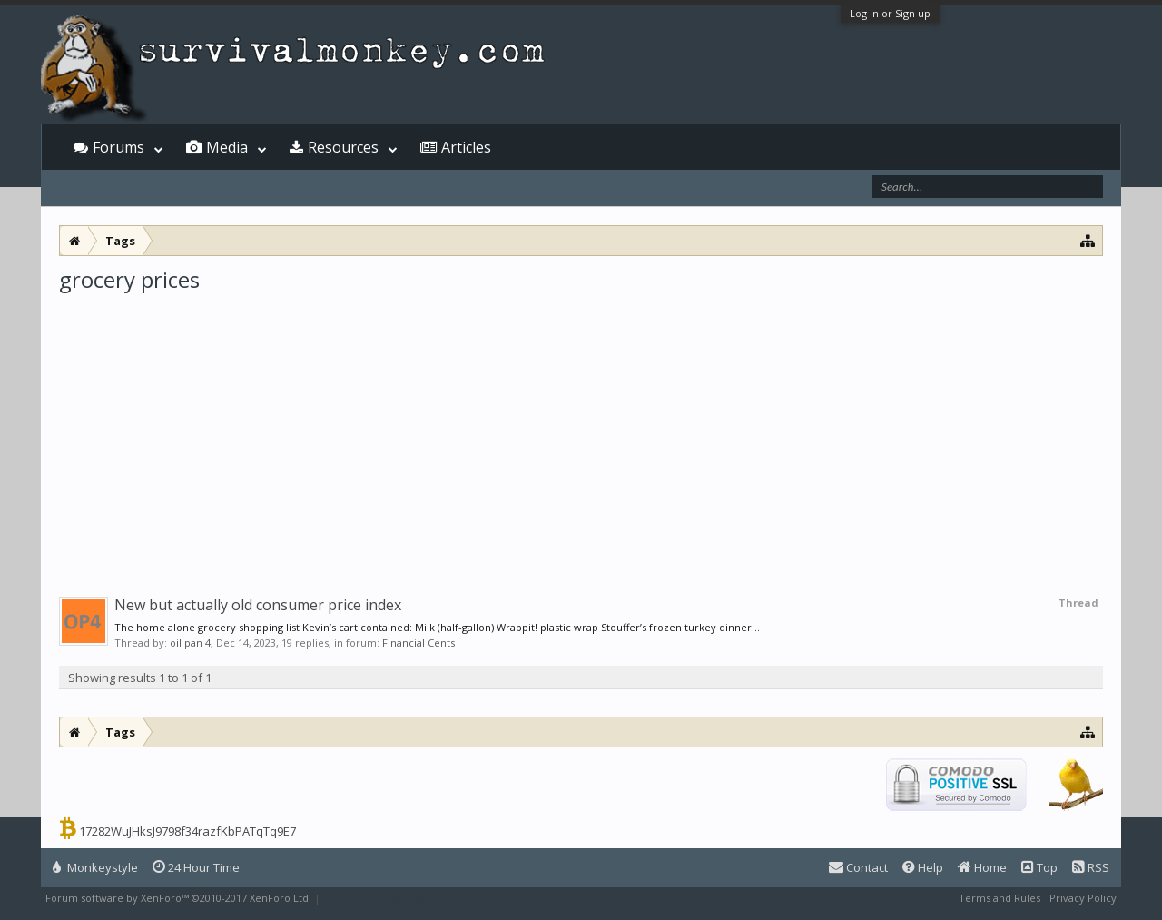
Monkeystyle (95, 867)
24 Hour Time (196, 867)
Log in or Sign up (890, 13)
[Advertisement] (581, 430)
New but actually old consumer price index (257, 605)
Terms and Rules (999, 898)
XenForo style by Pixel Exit (386, 898)
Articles (466, 147)
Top (1039, 867)
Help (922, 867)
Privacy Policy (1083, 898)
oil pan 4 (190, 642)
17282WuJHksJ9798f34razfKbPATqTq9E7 (187, 831)
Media (227, 147)
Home (982, 867)
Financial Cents (418, 642)
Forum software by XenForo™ (178, 898)
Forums (118, 147)
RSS (1090, 867)
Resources (343, 147)
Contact (858, 867)
